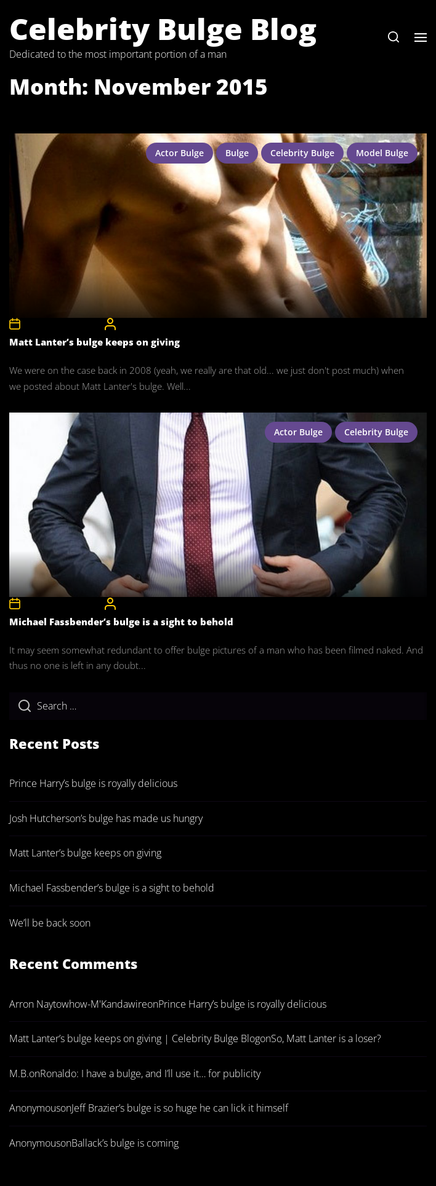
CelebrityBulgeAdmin (157, 323)
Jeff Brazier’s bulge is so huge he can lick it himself (179, 1108)
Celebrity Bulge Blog (163, 29)
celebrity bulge (302, 153)
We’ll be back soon (50, 923)
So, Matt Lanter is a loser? (326, 1038)
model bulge (382, 153)
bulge (237, 153)
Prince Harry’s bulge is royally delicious (93, 783)
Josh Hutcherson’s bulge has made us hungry (106, 818)
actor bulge (179, 153)
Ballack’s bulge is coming (125, 1143)
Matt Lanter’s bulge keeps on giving (94, 342)
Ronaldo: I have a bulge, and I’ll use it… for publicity (150, 1073)
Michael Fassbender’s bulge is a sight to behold (121, 621)
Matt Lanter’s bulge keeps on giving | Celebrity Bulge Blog (134, 1038)
